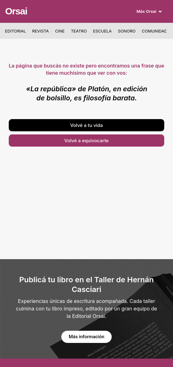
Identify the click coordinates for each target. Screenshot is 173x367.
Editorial (15, 30)
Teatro (79, 30)
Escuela (102, 30)
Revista (40, 30)
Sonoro (126, 30)
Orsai (16, 11)
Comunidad (154, 30)
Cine (60, 30)
